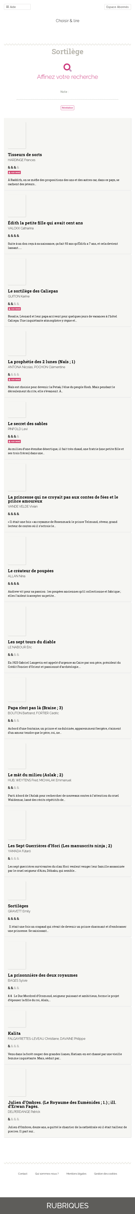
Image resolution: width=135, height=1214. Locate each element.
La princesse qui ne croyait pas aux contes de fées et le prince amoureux (63, 499)
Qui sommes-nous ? (47, 1173)
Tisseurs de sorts (25, 154)
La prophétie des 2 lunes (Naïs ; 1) (41, 361)
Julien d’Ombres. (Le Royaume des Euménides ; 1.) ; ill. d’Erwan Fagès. (62, 1104)
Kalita (14, 1033)
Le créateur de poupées (31, 570)
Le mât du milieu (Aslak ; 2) (35, 774)
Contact (22, 1173)
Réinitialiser (67, 108)
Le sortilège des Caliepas (33, 290)
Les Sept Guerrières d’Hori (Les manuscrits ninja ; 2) (60, 845)
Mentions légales (76, 1173)
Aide (11, 7)
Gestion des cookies (105, 1173)
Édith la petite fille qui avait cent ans (45, 222)
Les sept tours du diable (32, 641)
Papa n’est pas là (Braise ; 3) (35, 707)
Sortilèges (18, 905)
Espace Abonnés (117, 7)
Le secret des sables (28, 423)
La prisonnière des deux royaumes (43, 975)
